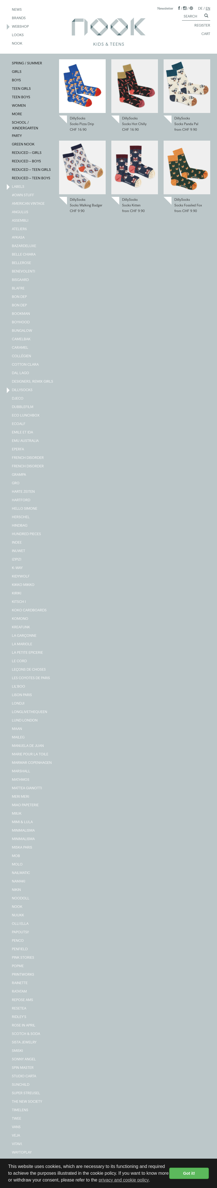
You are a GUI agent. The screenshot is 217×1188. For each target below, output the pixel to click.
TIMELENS (20, 1110)
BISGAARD (20, 280)
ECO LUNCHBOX (26, 415)
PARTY (17, 136)
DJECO (17, 399)
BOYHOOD (21, 322)
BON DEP (19, 297)
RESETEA (19, 1009)
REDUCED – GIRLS (27, 153)
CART (203, 34)
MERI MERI (20, 797)
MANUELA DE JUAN (28, 746)
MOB (16, 856)
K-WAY (17, 568)
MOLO (17, 864)
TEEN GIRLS (21, 89)
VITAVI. (17, 1144)
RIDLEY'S (19, 1017)
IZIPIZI (16, 560)
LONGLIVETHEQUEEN (29, 712)
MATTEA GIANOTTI (27, 788)
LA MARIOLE (22, 644)
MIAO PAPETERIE (25, 805)
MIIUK (16, 814)
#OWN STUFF (23, 195)
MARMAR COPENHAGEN (32, 763)
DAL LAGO (20, 373)
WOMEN (19, 106)
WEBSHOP (20, 27)
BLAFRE (18, 288)
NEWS (17, 10)
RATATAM (19, 992)
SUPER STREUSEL (26, 1093)
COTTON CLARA (25, 365)
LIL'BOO (18, 687)
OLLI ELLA (20, 924)
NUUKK (18, 915)
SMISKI (17, 1051)
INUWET (18, 551)
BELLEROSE (21, 263)
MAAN (17, 729)
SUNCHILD (20, 1085)
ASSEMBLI (20, 221)
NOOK (17, 44)
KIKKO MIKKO (23, 585)
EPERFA (18, 449)
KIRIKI (16, 593)
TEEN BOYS (21, 97)
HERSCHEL (21, 517)
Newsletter (165, 8)
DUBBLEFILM (22, 407)
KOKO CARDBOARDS (29, 610)
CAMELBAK (21, 339)
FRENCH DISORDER (28, 458)
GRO (15, 483)
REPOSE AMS (22, 1000)
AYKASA (18, 238)
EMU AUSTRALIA (25, 441)
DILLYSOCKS (22, 390)
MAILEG (18, 737)
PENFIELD (20, 949)
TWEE (16, 1119)
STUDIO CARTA (24, 1076)
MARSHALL (21, 771)
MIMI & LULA (22, 822)
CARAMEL (20, 348)
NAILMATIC (21, 873)
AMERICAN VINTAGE (28, 204)
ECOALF (18, 424)
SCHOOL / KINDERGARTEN (25, 125)
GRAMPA (19, 475)
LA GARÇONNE (24, 636)
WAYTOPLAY (22, 1153)
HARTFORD (21, 500)
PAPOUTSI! (20, 932)
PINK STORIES (23, 958)
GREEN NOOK (23, 144)
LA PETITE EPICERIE (27, 653)
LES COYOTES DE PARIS (31, 678)
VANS (16, 1127)
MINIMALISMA (23, 831)
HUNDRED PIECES (26, 534)
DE (200, 8)
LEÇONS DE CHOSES (29, 670)
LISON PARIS (22, 695)
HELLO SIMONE (24, 509)
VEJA (16, 1136)
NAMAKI (18, 881)
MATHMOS (20, 780)
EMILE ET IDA (22, 432)
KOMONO (20, 619)
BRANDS (19, 18)
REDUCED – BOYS (26, 161)
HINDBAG (19, 526)
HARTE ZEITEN (23, 492)
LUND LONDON (25, 720)
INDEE (17, 543)
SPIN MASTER (23, 1068)
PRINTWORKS (23, 975)
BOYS (16, 80)
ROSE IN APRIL (23, 1025)
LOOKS (18, 35)
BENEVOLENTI (23, 271)
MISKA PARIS (22, 848)
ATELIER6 (19, 229)
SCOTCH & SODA (26, 1034)
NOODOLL (20, 898)
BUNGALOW (22, 331)
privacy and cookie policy (124, 1180)
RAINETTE (20, 983)
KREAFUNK (21, 627)
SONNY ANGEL (24, 1059)
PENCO (18, 941)
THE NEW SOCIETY (27, 1102)
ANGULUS (20, 212)
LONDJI (18, 704)
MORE (17, 114)
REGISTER (199, 26)
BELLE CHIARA (24, 255)
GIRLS (16, 72)
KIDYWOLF (21, 576)
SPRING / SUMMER (27, 63)
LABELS (18, 187)
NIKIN (16, 890)
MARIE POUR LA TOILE (30, 754)
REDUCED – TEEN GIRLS (31, 170)
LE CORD (19, 661)
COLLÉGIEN (21, 356)
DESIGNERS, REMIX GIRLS (32, 382)
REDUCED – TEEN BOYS (31, 178)
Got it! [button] (189, 1173)
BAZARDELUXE (24, 246)
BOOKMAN (21, 314)
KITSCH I (19, 602)
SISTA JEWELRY (24, 1042)
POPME (18, 966)
